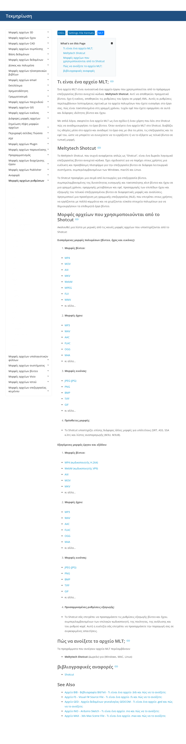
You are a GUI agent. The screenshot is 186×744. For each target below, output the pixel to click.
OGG (67, 349)
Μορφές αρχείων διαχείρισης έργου (29, 162)
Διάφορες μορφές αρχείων (29, 118)
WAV (67, 331)
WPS (14, 351)
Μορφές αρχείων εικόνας (29, 113)
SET (14, 318)
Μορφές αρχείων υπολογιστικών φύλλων (29, 358)
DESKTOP (17, 246)
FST (14, 257)
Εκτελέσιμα (29, 85)
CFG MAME (18, 230)
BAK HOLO (18, 202)
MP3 (67, 325)
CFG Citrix (18, 219)
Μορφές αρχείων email (29, 80)
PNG (67, 386)
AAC (67, 337)
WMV (68, 299)
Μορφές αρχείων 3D (29, 32)
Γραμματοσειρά (29, 96)
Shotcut (69, 674)
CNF (14, 235)
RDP (14, 307)
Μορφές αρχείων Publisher (29, 169)
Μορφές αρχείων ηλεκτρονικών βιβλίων (29, 72)
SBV (14, 312)
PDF (29, 138)
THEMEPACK (19, 334)
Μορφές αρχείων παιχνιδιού (29, 102)
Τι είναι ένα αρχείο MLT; (78, 48)
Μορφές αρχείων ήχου (29, 38)
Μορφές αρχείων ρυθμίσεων (29, 180)
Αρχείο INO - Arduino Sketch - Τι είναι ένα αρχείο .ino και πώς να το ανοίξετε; (112, 711)
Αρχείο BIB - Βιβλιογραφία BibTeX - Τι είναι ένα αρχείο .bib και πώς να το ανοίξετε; (115, 692)
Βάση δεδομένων (29, 54)
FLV (67, 293)
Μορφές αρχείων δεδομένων (29, 59)
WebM (68, 281)
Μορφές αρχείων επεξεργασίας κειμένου (29, 389)
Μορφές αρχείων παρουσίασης (29, 149)
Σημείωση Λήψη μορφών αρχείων (29, 125)
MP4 (67, 258)
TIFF (67, 398)
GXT (14, 263)
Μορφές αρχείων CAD (29, 43)
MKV (67, 275)
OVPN (15, 296)
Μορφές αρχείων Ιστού (29, 382)
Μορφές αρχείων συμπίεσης (29, 49)
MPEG (68, 287)
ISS (14, 268)
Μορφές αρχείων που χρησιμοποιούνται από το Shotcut (84, 59)
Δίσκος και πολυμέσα (29, 65)
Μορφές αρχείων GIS (29, 107)
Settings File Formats (24, 186)
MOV (67, 264)
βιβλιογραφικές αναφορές (79, 70)
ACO (14, 191)
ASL (14, 197)
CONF (15, 241)
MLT (14, 279)
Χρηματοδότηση (29, 91)
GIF (66, 404)
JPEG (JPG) (70, 380)
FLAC (67, 343)
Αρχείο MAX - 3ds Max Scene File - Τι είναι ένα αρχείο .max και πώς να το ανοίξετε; (115, 716)
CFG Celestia (19, 213)
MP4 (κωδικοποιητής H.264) (81, 462)
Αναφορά (29, 175)
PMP (14, 301)
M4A (67, 355)
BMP (67, 392)
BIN (14, 208)
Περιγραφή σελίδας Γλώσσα (29, 133)
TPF (14, 340)
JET (14, 274)
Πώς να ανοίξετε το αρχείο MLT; (82, 66)
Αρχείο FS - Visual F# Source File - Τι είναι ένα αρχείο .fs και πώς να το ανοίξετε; (113, 697)
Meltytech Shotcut (74, 53)
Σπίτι (61, 33)
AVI (66, 270)
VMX (14, 345)
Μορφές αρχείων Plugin (29, 144)
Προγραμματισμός (29, 155)
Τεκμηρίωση (19, 16)
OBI (14, 285)
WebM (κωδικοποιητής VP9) (81, 468)
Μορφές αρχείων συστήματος (29, 365)
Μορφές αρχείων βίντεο (29, 371)
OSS (14, 290)
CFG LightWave (21, 224)
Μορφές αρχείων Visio (29, 376)
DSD (14, 252)
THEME (16, 329)
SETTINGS (18, 323)
